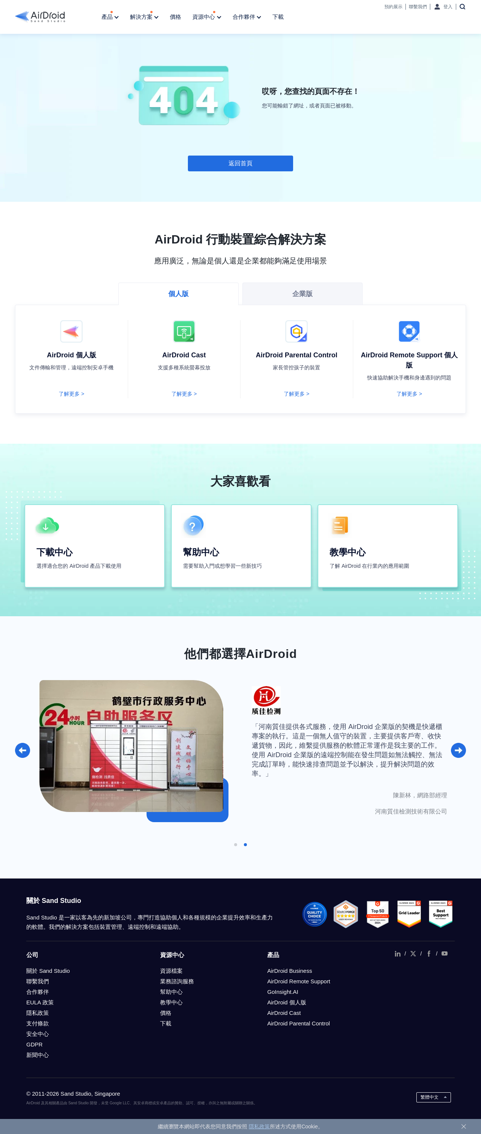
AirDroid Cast (284, 1013)
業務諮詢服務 (177, 981)
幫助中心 (171, 992)
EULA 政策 (40, 1002)
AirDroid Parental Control (298, 1023)
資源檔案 (171, 971)
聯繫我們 (418, 6)
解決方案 (144, 17)
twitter (413, 954)
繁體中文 (429, 1097)
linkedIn (398, 954)
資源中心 (206, 17)
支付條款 (37, 1023)
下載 (278, 17)
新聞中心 (37, 1055)
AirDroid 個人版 (286, 1002)
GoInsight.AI (282, 992)
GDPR (34, 1044)
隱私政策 (37, 1013)
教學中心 (171, 1002)
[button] (22, 750)
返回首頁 (240, 163)
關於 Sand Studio (48, 971)
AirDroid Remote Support (298, 981)
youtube (445, 954)
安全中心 (37, 1034)
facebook (429, 954)
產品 (110, 17)
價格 (175, 17)
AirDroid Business (289, 971)
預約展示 (393, 6)
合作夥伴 (247, 17)
